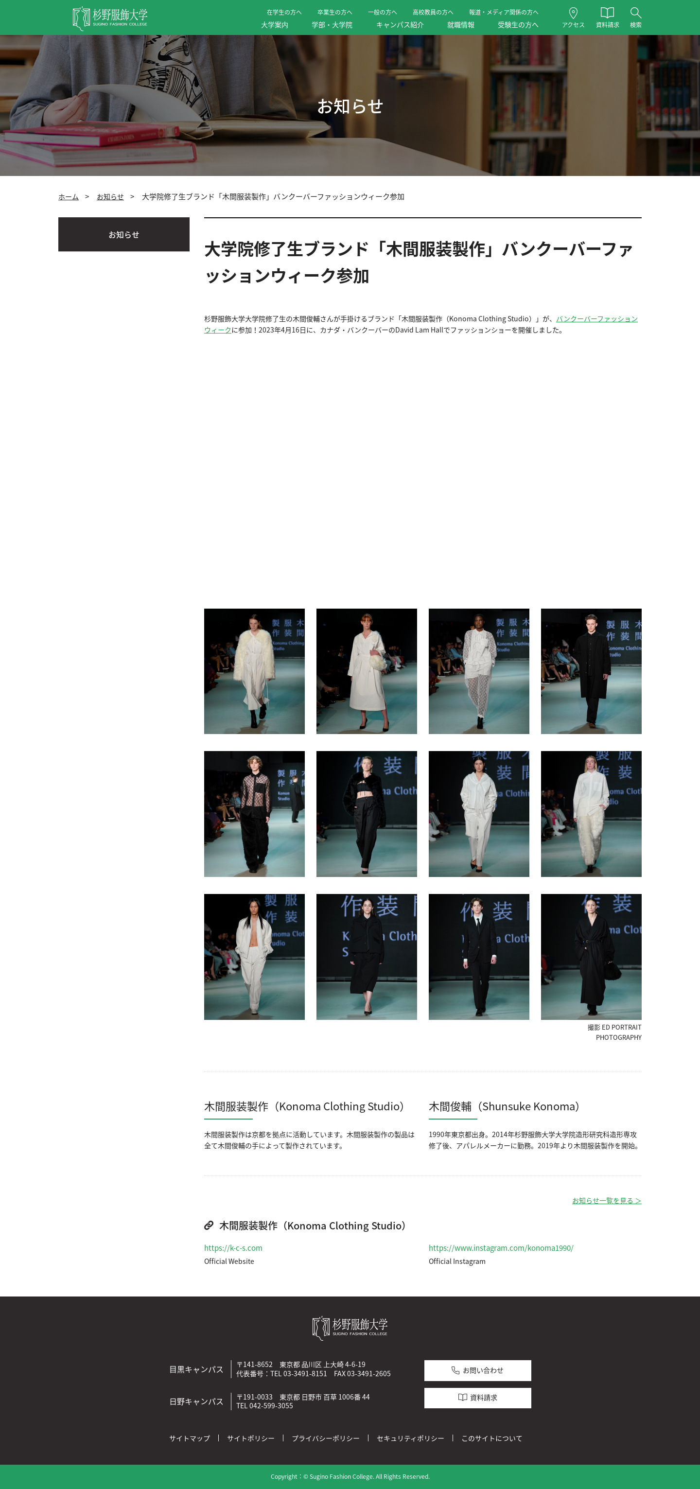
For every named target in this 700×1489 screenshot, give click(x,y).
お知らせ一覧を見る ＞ (607, 1200)
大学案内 (274, 24)
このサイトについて (492, 1438)
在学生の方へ (284, 12)
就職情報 (460, 24)
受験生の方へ (518, 24)
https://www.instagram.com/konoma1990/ (501, 1248)
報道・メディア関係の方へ (504, 12)
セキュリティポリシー (410, 1438)
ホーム (68, 196)
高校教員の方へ (433, 12)
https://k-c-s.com (233, 1248)
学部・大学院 (332, 24)
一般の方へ (382, 12)
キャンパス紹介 (400, 24)
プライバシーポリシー (326, 1438)
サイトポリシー (251, 1438)
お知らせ (110, 196)
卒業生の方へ (334, 12)
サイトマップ (189, 1438)
